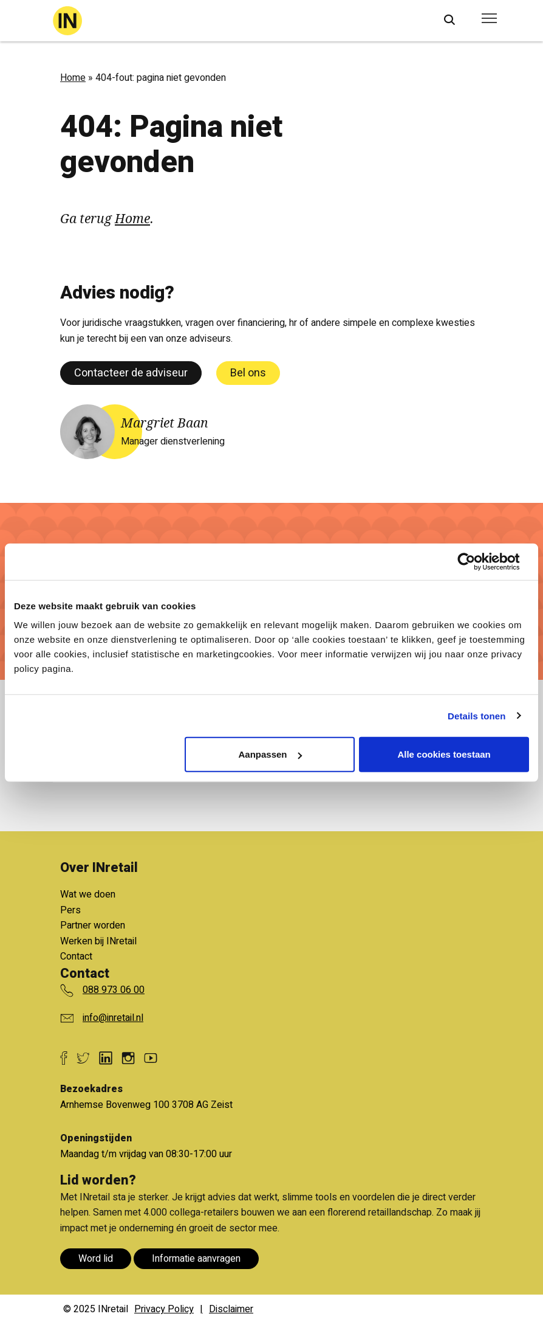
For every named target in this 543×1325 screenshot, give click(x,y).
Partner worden (92, 925)
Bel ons (248, 373)
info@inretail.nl (113, 1018)
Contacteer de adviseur (131, 373)
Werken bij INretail (98, 941)
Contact (76, 956)
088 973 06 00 (114, 990)
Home (73, 78)
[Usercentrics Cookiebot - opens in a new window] (476, 561)
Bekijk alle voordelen (158, 868)
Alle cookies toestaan (443, 754)
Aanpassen (269, 754)
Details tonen (476, 715)
